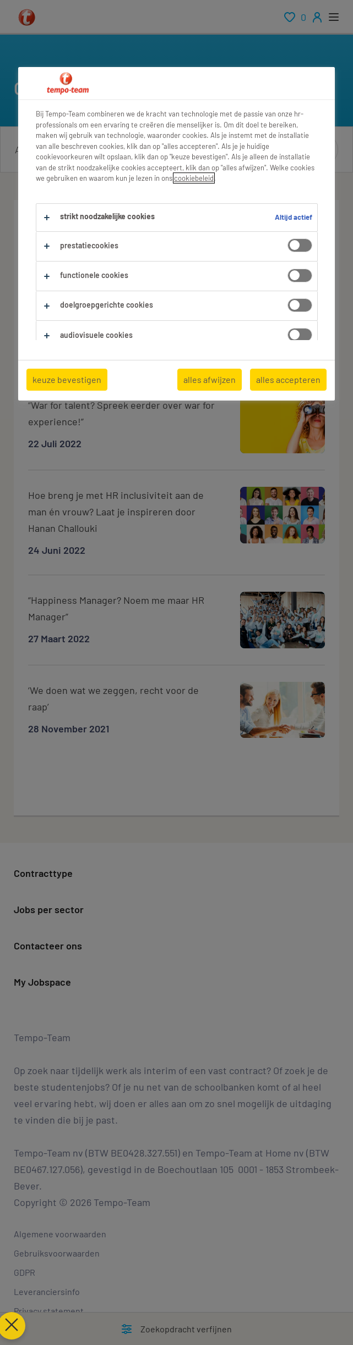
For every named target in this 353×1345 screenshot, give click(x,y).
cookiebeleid (194, 178)
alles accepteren (288, 379)
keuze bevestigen (66, 379)
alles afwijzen (209, 379)
